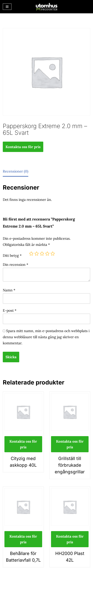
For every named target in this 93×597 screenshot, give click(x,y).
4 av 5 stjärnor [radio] (47, 253)
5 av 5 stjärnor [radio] (52, 253)
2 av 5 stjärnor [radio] (36, 253)
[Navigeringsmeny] (7, 7)
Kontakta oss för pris (23, 147)
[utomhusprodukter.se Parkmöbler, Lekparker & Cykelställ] (46, 7)
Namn (9, 290)
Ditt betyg (12, 255)
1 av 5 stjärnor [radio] (31, 253)
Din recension (15, 264)
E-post (9, 310)
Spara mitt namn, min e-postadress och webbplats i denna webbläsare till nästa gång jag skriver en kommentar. (46, 337)
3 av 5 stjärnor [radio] (42, 253)
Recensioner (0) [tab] (15, 171)
